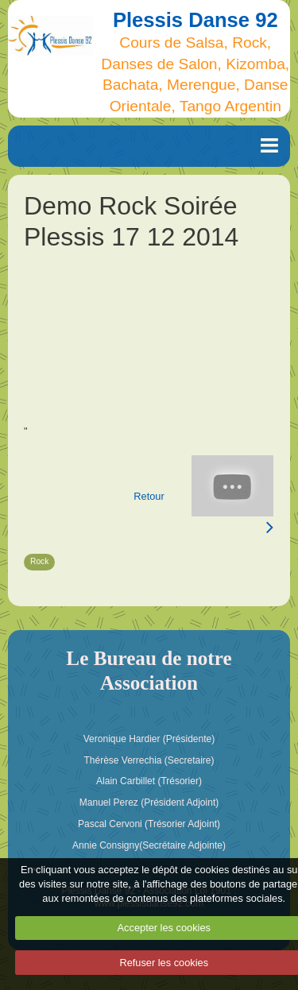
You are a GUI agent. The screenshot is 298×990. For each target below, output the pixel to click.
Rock (39, 561)
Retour (149, 496)
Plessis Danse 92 (195, 20)
